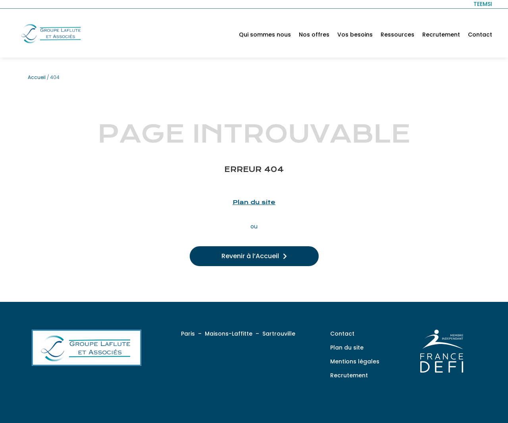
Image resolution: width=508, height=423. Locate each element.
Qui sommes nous (265, 35)
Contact (480, 35)
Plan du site (254, 202)
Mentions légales (354, 361)
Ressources (397, 35)
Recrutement (441, 35)
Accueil (37, 77)
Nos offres (314, 35)
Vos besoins (355, 35)
